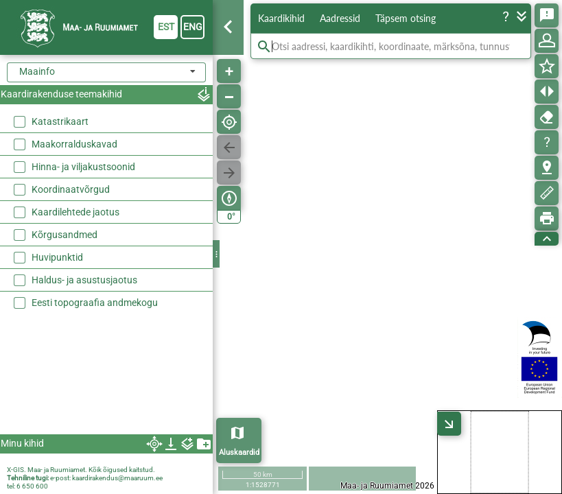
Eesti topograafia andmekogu (95, 302)
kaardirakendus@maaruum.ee (117, 478)
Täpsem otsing (405, 18)
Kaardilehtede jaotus (75, 212)
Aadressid (340, 18)
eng (192, 26)
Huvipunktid (57, 257)
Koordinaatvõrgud (71, 189)
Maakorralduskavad (74, 144)
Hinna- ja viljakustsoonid (83, 166)
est (166, 26)
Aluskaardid (239, 452)
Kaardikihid (281, 18)
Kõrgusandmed (64, 234)
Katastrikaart (60, 121)
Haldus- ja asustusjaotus (84, 279)
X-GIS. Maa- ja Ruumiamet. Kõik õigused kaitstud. (81, 469)
